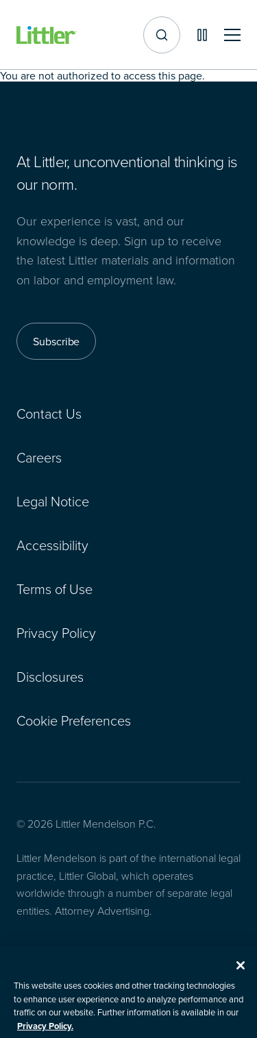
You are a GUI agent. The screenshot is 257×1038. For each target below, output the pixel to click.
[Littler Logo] (46, 35)
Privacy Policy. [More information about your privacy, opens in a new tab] (45, 1031)
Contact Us (49, 413)
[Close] (240, 971)
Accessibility (52, 544)
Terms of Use (54, 588)
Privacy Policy (56, 632)
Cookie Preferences (73, 720)
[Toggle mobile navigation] (232, 35)
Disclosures (50, 676)
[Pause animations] (202, 35)
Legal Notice (52, 500)
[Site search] (161, 34)
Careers (39, 457)
